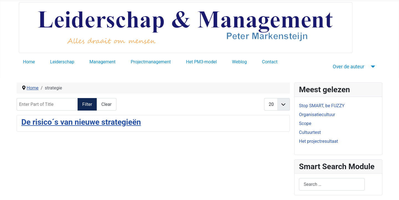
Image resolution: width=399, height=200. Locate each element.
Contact (269, 61)
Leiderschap (62, 61)
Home (29, 61)
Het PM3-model (201, 61)
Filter (87, 104)
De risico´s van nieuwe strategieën (81, 122)
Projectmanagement (151, 61)
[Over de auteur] (372, 66)
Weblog (239, 61)
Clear (106, 104)
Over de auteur (348, 66)
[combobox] (332, 184)
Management (102, 61)
